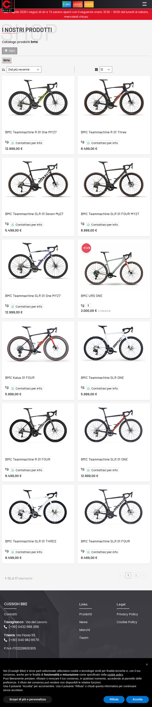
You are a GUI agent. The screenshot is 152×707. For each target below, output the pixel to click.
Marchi (84, 630)
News (83, 622)
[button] (147, 664)
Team (83, 638)
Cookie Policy (127, 622)
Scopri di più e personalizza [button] (27, 699)
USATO (89, 4)
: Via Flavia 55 (19, 635)
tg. (7, 141)
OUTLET (78, 4)
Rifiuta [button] (114, 699)
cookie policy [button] (115, 674)
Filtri (10, 51)
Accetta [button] (137, 699)
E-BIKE (66, 4)
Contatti (10, 614)
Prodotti (85, 614)
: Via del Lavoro (25, 622)
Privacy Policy (127, 614)
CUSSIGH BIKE (15, 604)
